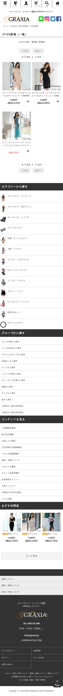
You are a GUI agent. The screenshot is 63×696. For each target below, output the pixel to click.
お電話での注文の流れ (11, 492)
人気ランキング (9, 486)
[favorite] (28, 101)
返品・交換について (11, 460)
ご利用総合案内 (9, 428)
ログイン (5, 658)
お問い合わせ (7, 664)
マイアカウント (8, 651)
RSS (37, 680)
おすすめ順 (24, 42)
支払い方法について (20, 673)
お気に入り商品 (9, 441)
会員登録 (37, 651)
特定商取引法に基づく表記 (22, 677)
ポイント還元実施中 (11, 473)
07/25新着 (34, 26)
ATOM (42, 680)
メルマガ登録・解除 (25, 680)
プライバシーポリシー (42, 677)
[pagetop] (31, 572)
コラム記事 (7, 499)
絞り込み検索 (8, 434)
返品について (52, 673)
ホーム (5, 26)
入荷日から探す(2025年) (20, 26)
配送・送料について (37, 673)
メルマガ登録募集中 (11, 454)
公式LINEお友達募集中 (12, 447)
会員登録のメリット (11, 479)
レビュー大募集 (9, 466)
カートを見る (38, 658)
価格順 (34, 42)
